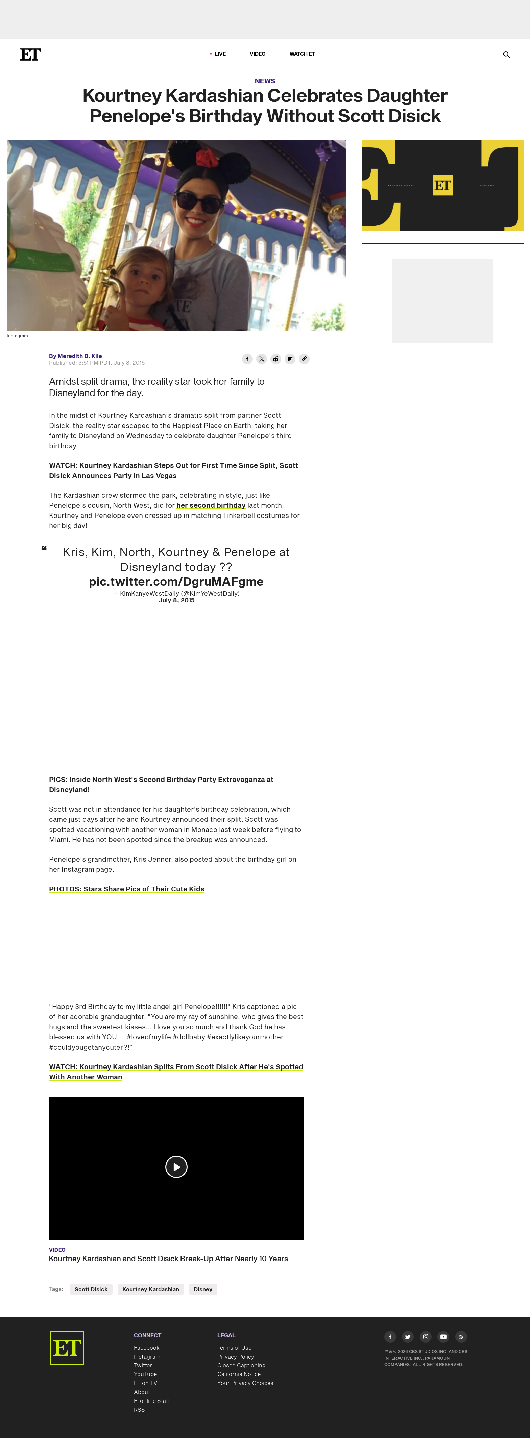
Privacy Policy (235, 1357)
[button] (176, 1167)
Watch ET (303, 54)
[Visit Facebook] (390, 1338)
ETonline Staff (152, 1401)
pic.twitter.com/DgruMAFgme (176, 582)
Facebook (147, 1348)
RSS (139, 1410)
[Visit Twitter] (408, 1338)
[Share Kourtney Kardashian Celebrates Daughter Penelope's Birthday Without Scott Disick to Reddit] (276, 360)
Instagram (147, 1357)
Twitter (143, 1366)
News (265, 81)
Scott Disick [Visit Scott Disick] (91, 1289)
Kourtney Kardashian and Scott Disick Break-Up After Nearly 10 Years (168, 1258)
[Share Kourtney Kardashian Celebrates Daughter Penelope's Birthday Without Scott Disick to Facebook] (247, 360)
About (142, 1392)
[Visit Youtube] (443, 1338)
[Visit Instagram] (426, 1338)
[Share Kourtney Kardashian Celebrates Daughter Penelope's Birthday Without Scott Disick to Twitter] (262, 360)
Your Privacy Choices (245, 1383)
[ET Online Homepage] (30, 54)
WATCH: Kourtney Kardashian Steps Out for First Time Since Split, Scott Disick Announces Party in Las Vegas (173, 471)
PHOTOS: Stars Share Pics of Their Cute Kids (126, 889)
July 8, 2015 (176, 600)
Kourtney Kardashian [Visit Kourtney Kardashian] (150, 1289)
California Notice (239, 1374)
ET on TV (145, 1383)
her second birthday (211, 506)
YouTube (145, 1374)
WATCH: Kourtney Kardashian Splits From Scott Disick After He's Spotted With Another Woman (176, 1072)
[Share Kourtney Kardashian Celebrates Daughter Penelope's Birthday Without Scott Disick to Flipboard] (290, 360)
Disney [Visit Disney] (203, 1289)
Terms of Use (234, 1348)
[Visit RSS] (461, 1338)
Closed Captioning (241, 1366)
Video (258, 54)
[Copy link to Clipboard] (304, 360)
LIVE (220, 54)
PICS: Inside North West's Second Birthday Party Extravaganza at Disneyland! (161, 785)
